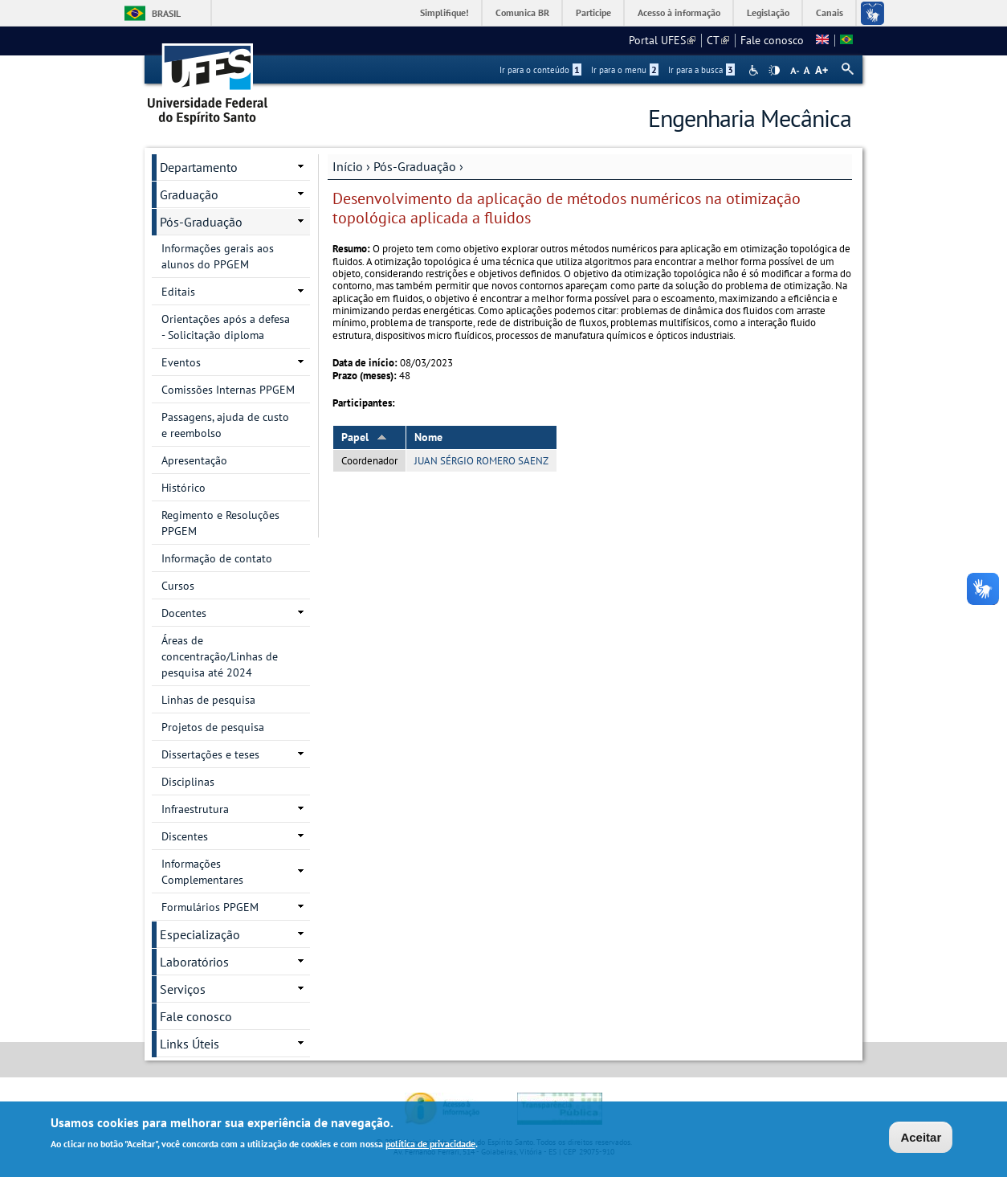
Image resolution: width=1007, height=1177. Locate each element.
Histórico (183, 487)
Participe (593, 12)
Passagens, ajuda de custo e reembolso (225, 425)
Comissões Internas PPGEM (228, 389)
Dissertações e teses (210, 754)
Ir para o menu (624, 70)
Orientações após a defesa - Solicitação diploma (225, 327)
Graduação (189, 194)
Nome (428, 437)
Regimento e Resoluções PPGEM (220, 523)
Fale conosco (772, 40)
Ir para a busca (701, 70)
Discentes (184, 836)
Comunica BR (522, 12)
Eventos (181, 362)
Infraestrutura (195, 809)
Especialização (200, 934)
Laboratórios (194, 962)
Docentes (183, 613)
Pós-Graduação (414, 166)
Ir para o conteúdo (540, 70)
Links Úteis (189, 1044)
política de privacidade (430, 1144)
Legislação (768, 12)
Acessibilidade (755, 70)
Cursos (177, 585)
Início (347, 166)
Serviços (183, 989)
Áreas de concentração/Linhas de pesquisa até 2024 (219, 656)
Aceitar (920, 1137)
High (774, 70)
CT (718, 40)
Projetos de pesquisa (212, 727)
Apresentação (194, 460)
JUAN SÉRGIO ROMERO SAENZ (481, 461)
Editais (178, 291)
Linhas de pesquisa (208, 700)
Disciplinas (187, 781)
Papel (364, 437)
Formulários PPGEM (210, 907)
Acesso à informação (679, 12)
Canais (829, 12)
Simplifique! (444, 12)
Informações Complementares (202, 871)
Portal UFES (662, 40)
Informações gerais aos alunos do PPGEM (217, 256)
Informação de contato (216, 558)
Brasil (166, 13)
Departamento (199, 167)
